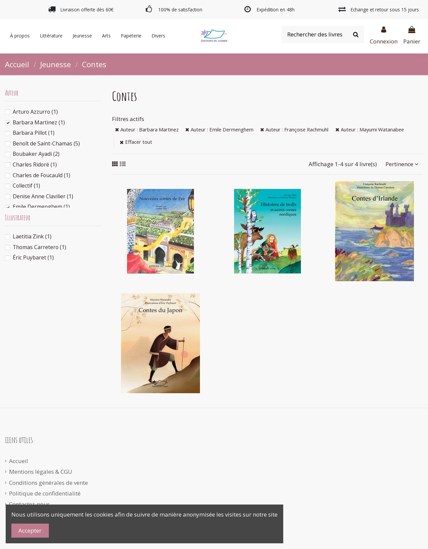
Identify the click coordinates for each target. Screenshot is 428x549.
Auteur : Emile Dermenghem (219, 129)
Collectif (26, 185)
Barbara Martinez (39, 122)
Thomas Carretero (39, 247)
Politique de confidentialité (45, 493)
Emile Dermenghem (41, 206)
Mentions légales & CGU (40, 471)
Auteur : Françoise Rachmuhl (294, 129)
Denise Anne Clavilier (43, 196)
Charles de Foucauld (41, 175)
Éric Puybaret (33, 257)
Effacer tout (136, 141)
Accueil (18, 461)
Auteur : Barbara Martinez (147, 129)
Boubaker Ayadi (36, 153)
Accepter (29, 530)
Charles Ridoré (35, 164)
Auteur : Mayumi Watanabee (369, 129)
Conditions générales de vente (48, 482)
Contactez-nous (29, 504)
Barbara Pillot (34, 132)
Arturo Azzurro (35, 111)
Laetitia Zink (32, 236)
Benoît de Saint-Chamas (46, 143)
